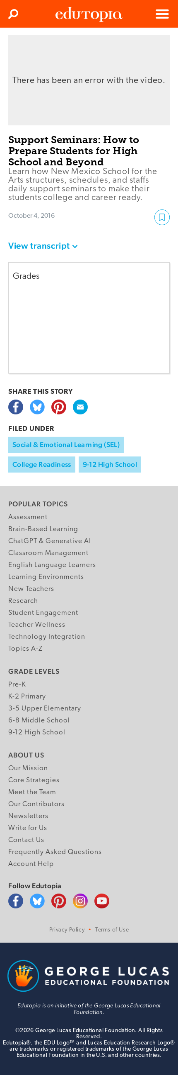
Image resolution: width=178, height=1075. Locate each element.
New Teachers (31, 589)
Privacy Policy (66, 930)
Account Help (31, 864)
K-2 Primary (27, 696)
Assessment (28, 517)
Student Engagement (43, 612)
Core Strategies (34, 780)
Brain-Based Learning (43, 529)
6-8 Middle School (39, 720)
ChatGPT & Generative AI (49, 541)
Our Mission (28, 768)
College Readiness (41, 464)
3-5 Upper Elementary (44, 708)
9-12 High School (110, 464)
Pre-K (17, 684)
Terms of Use (112, 930)
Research (23, 601)
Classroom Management (48, 553)
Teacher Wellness (36, 624)
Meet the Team (32, 792)
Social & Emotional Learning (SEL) (66, 444)
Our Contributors (36, 804)
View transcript (39, 245)
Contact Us (26, 840)
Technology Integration (46, 636)
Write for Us (27, 828)
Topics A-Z (25, 648)
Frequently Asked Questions (55, 852)
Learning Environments (46, 577)
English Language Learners (52, 565)
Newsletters (28, 816)
